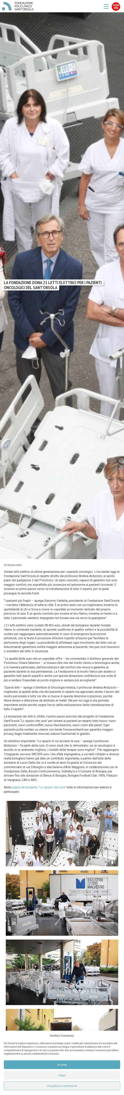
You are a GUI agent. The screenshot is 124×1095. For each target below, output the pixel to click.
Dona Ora (116, 6)
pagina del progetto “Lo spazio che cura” (39, 787)
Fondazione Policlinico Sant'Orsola (17, 6)
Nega (62, 1075)
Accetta (62, 1064)
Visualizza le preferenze (62, 1085)
